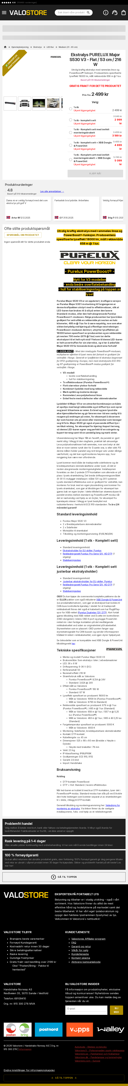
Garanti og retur (81, 946)
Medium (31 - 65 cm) (68, 47)
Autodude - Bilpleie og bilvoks (91, 1046)
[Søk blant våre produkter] (71, 12)
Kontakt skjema (80, 957)
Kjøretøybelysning (20, 47)
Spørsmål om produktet (23, 235)
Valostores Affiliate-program (88, 938)
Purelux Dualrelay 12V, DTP (92, 612)
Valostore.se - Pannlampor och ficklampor (97, 1053)
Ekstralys (37, 47)
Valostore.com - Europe (87, 1060)
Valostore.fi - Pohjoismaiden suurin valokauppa (99, 1050)
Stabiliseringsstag (72, 560)
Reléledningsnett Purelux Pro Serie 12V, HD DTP (87, 553)
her (73, 643)
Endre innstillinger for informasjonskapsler (29, 1070)
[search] (88, 12)
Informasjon (25, 1049)
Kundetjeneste (80, 954)
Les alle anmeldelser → (52, 191)
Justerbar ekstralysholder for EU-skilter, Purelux (87, 581)
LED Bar (50, 47)
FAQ (73, 942)
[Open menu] (4, 12)
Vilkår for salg (79, 950)
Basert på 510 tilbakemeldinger (95, 80)
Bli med (116, 1010)
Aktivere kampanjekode (86, 961)
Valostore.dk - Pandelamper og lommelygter (98, 1057)
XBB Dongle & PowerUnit (109, 599)
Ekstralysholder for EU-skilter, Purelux (82, 550)
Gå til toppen (64, 877)
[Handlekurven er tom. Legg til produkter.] (123, 12)
